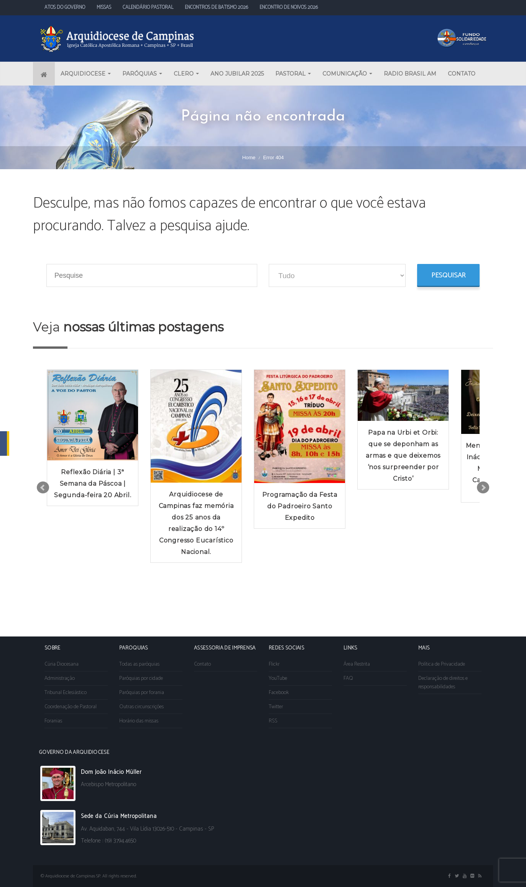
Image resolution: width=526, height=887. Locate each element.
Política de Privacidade (441, 664)
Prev (43, 487)
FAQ (348, 678)
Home (249, 157)
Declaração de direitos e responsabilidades (443, 682)
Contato (202, 664)
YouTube (278, 678)
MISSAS (104, 7)
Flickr (274, 664)
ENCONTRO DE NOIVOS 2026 (289, 7)
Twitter (276, 706)
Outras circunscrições (141, 706)
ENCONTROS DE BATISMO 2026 (216, 7)
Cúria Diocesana (61, 664)
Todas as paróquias (139, 664)
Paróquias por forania (141, 692)
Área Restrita (357, 664)
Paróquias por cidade (141, 678)
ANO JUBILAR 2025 (237, 73)
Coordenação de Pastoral (70, 706)
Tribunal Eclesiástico (65, 692)
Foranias (53, 721)
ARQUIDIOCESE (86, 73)
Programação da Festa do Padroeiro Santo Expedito (299, 506)
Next (483, 487)
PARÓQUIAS (142, 73)
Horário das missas (138, 721)
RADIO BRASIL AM (410, 73)
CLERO (186, 73)
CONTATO (461, 73)
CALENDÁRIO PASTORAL (148, 7)
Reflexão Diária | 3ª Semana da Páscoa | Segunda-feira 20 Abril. (92, 483)
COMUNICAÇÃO (347, 73)
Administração (59, 678)
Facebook (279, 692)
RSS (273, 721)
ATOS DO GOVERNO (64, 7)
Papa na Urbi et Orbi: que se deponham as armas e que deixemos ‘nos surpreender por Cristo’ (403, 455)
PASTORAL (293, 73)
